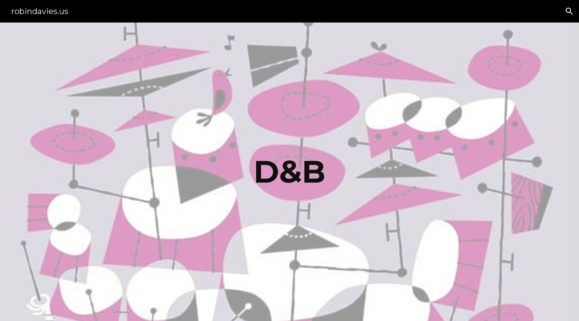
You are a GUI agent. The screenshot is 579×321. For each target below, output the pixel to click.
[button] (569, 11)
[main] (289, 172)
